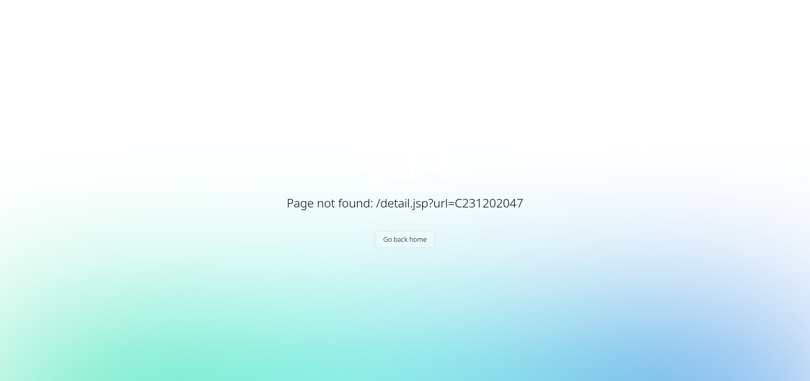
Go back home (404, 239)
